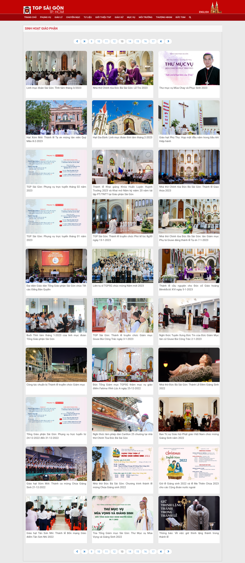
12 (114, 41)
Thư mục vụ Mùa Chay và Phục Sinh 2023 (183, 87)
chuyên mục (73, 17)
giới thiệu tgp (103, 17)
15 (137, 41)
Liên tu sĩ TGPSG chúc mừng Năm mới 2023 (118, 285)
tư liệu (88, 17)
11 (106, 41)
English (204, 12)
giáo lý (59, 17)
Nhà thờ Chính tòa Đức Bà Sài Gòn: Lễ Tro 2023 (120, 87)
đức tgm (180, 17)
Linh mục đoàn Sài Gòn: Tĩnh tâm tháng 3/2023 (54, 87)
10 (98, 41)
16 (145, 41)
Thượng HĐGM (164, 17)
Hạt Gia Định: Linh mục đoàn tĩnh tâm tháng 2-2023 (122, 137)
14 (129, 41)
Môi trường (145, 17)
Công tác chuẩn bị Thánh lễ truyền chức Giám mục (56, 384)
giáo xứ (119, 17)
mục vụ (131, 17)
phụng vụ (45, 17)
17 (153, 41)
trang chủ (30, 17)
